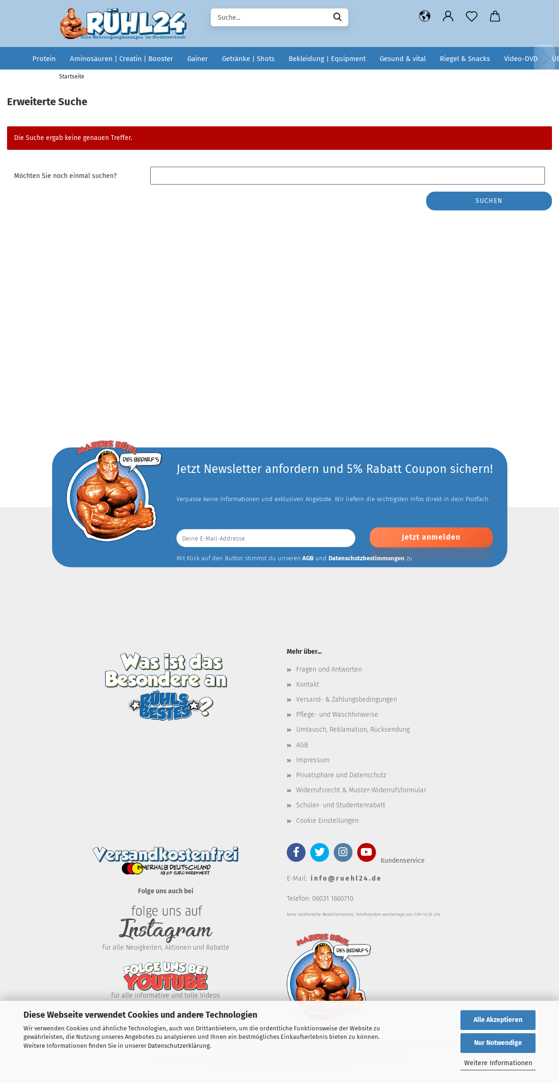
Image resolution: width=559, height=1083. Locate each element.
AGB (302, 745)
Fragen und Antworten (329, 669)
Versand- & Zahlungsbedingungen (346, 700)
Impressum (312, 760)
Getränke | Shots (248, 58)
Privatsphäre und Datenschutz (341, 775)
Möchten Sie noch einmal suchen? (65, 176)
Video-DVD (521, 58)
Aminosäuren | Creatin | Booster (121, 58)
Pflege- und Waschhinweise (337, 715)
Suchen (489, 201)
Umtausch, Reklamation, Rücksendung (353, 730)
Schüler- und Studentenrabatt (340, 805)
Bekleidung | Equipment (327, 58)
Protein (44, 58)
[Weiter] (544, 58)
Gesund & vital (403, 58)
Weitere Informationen (498, 1063)
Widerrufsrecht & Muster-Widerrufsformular (361, 790)
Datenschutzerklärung (179, 1045)
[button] (424, 16)
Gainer (197, 58)
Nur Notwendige (498, 1043)
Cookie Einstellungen (327, 821)
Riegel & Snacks (465, 58)
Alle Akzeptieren (498, 1020)
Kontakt (307, 684)
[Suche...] (337, 16)
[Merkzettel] (471, 16)
